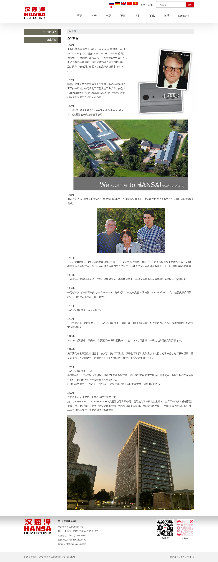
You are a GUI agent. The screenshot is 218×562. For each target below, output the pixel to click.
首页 (142, 4)
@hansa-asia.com (77, 544)
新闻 (150, 4)
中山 (192, 557)
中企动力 (185, 557)
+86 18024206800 (77, 540)
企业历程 (51, 39)
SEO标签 (71, 557)
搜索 (190, 4)
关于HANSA (49, 31)
